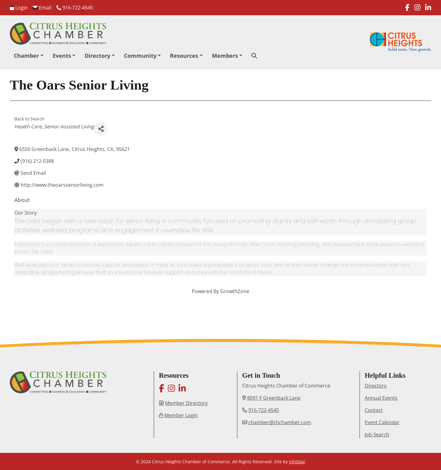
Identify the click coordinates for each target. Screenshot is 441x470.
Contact (374, 410)
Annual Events (381, 398)
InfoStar (297, 461)
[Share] (101, 129)
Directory (97, 55)
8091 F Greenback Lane (273, 398)
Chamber (26, 55)
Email (42, 7)
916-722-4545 (74, 7)
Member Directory (186, 403)
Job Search (377, 434)
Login (19, 7)
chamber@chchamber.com (279, 422)
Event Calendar (382, 422)
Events (62, 55)
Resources (184, 55)
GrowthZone (234, 291)
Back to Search (29, 119)
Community (140, 55)
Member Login (181, 415)
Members (225, 55)
